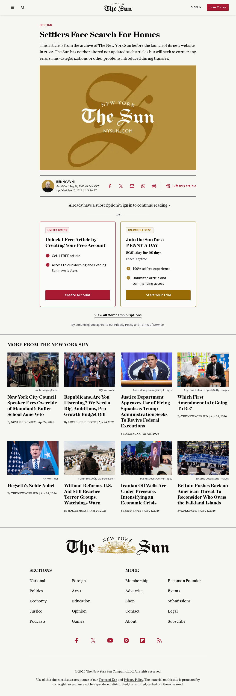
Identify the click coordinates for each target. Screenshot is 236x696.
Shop (130, 601)
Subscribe (177, 621)
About (130, 621)
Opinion (79, 611)
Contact (132, 611)
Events (174, 591)
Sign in (196, 7)
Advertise (134, 591)
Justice (36, 611)
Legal (173, 611)
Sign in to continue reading (143, 205)
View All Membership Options (118, 315)
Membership (136, 581)
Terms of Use (108, 679)
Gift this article (181, 186)
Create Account (78, 295)
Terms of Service (152, 325)
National (37, 581)
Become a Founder (184, 581)
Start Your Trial (158, 295)
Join (218, 7)
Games (78, 621)
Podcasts (38, 621)
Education (81, 601)
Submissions (179, 601)
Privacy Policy (123, 325)
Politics (36, 591)
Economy (38, 601)
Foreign (46, 25)
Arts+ (77, 591)
